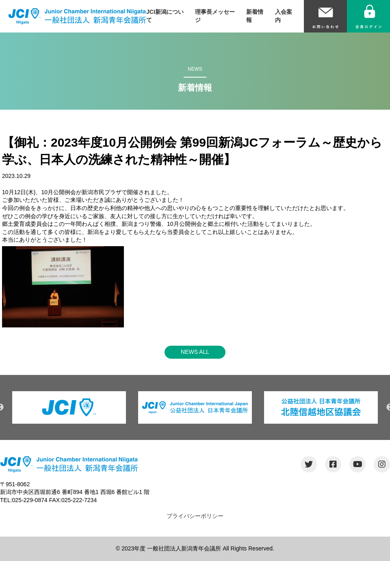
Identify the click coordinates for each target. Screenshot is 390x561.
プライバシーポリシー (195, 516)
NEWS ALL (195, 352)
